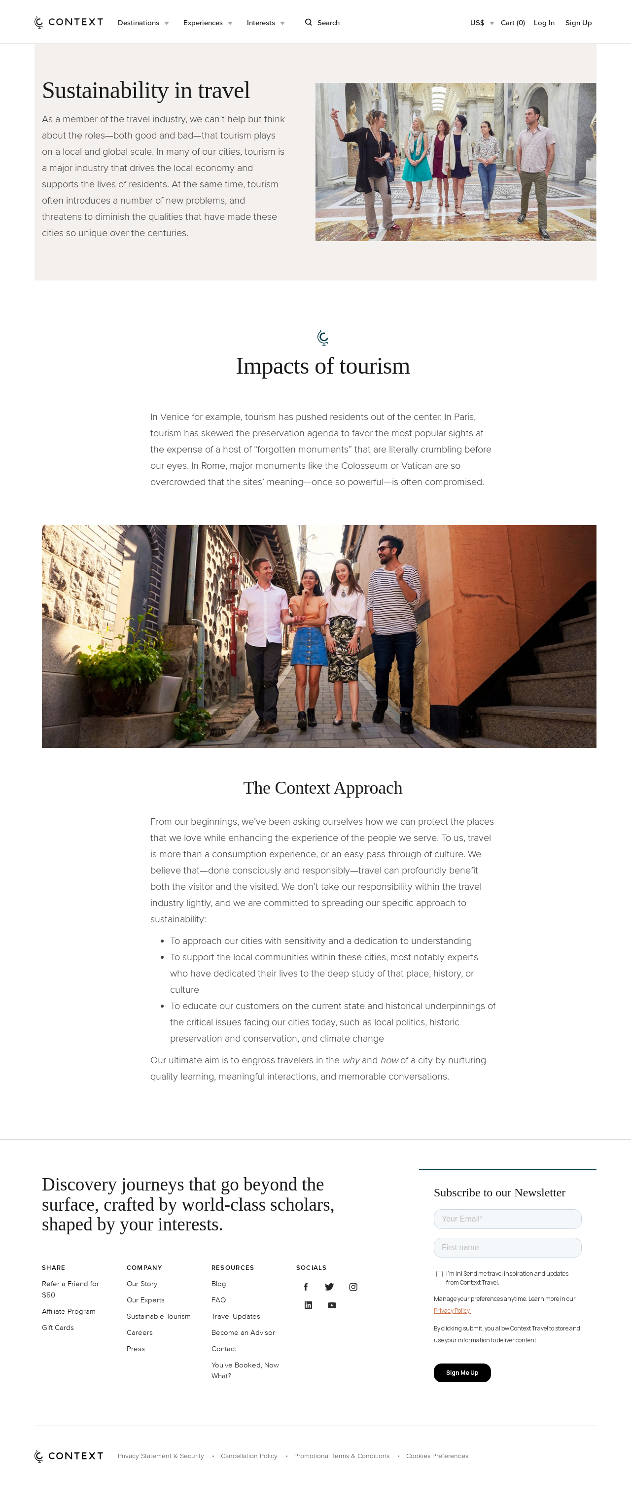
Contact (223, 1348)
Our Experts (146, 1299)
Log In (544, 22)
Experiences (203, 22)
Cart (513, 22)
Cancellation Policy (249, 1456)
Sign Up (578, 22)
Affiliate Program (69, 1311)
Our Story (142, 1283)
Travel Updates (235, 1316)
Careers (140, 1332)
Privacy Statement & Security (161, 1456)
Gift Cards (58, 1327)
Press (136, 1348)
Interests (261, 22)
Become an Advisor (243, 1332)
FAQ (218, 1299)
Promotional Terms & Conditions (341, 1456)
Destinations (138, 22)
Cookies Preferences (437, 1456)
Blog (218, 1283)
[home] (69, 22)
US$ (477, 22)
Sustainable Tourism (159, 1316)
